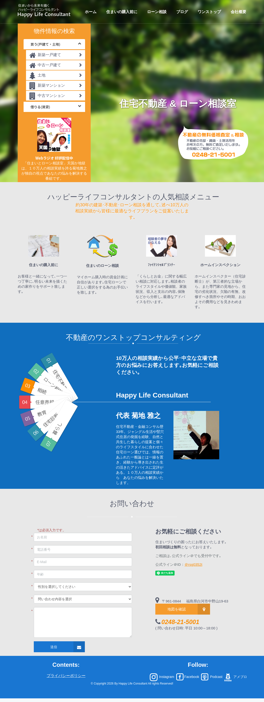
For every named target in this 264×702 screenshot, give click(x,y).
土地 (55, 75)
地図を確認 (176, 609)
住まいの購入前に (121, 12)
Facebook (187, 677)
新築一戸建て (55, 55)
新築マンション (55, 86)
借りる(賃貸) (56, 106)
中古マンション (55, 96)
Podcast (211, 677)
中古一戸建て (55, 65)
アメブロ (235, 677)
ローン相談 (157, 12)
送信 (53, 647)
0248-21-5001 (180, 621)
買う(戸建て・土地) (56, 44)
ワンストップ (209, 12)
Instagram (162, 677)
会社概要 (238, 12)
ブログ (182, 12)
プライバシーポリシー (66, 676)
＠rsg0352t (193, 564)
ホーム (91, 12)
